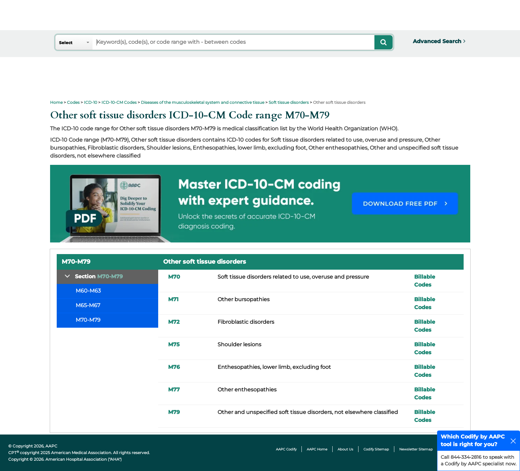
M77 (174, 389)
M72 (173, 322)
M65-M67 (88, 305)
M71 (173, 299)
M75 (174, 344)
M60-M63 (88, 291)
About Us (345, 449)
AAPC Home (317, 449)
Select (65, 42)
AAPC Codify (286, 449)
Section (99, 276)
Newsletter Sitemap (416, 449)
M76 (174, 367)
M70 (174, 277)
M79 (174, 412)
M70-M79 (88, 320)
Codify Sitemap (376, 449)
